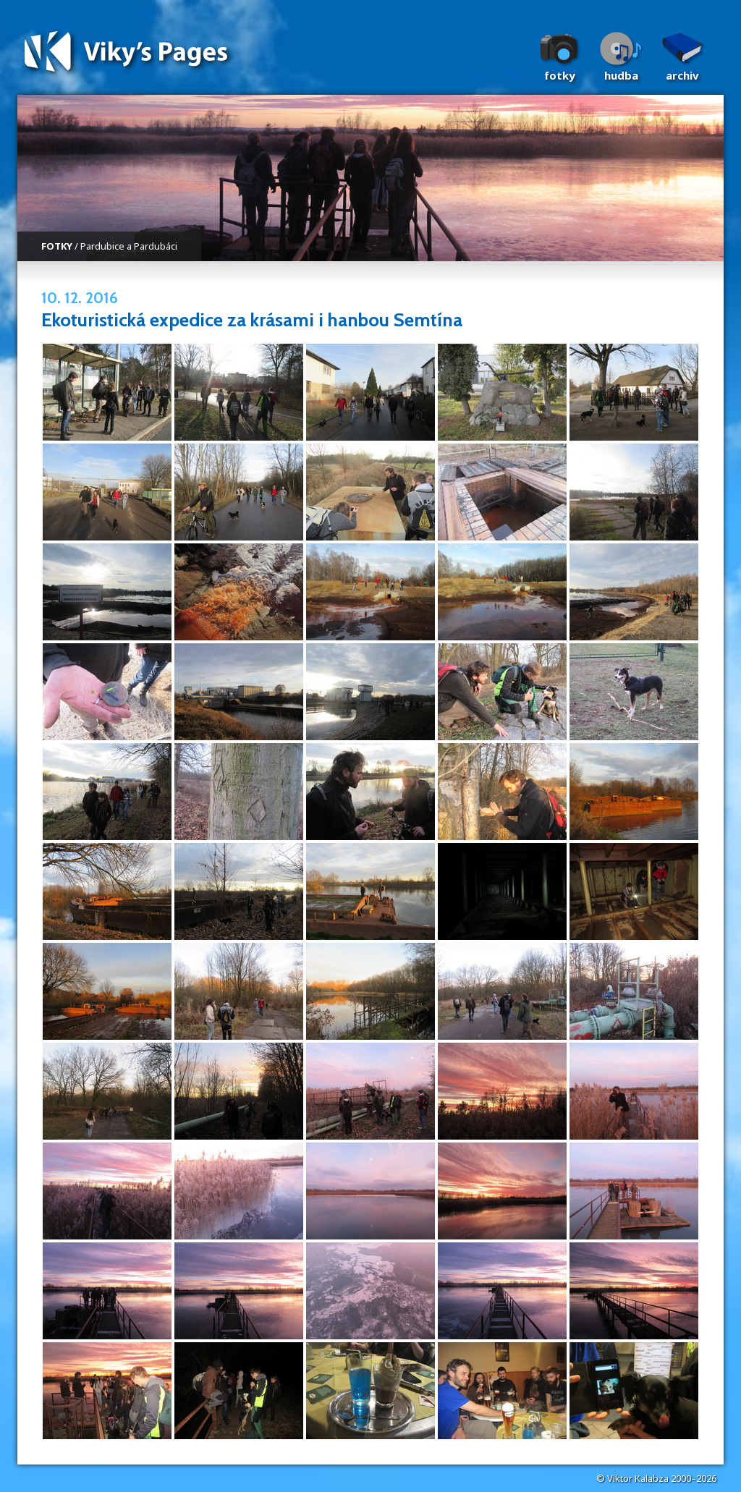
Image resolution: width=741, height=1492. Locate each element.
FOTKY (56, 246)
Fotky (559, 75)
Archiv (682, 75)
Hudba (621, 75)
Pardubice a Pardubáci (128, 246)
